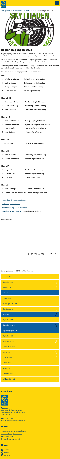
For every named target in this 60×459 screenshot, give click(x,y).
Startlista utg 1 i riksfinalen (11, 204)
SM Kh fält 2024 (8, 374)
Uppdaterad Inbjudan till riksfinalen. (14, 207)
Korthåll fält (6, 352)
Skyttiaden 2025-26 (9, 320)
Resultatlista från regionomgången (14, 200)
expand (56, 277)
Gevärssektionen (8, 277)
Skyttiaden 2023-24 (9, 336)
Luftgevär (5, 293)
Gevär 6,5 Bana (8, 282)
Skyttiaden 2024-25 (30, 10)
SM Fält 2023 (7, 363)
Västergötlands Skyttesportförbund (11, 10)
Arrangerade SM (8, 357)
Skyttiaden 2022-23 (9, 341)
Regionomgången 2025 (10, 330)
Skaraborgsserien (8, 309)
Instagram (7, 455)
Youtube (6, 452)
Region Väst (6, 368)
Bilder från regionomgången (12, 211)
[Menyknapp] (57, 3)
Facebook (7, 450)
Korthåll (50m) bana (9, 347)
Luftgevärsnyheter (8, 298)
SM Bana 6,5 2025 (9, 379)
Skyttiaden (6, 314)
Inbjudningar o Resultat (10, 304)
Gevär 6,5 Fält (7, 287)
